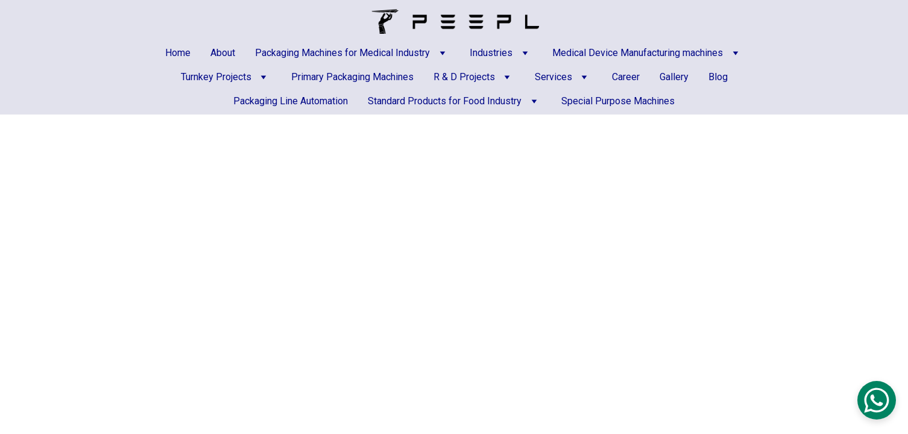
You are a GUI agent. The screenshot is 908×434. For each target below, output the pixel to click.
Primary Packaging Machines (352, 77)
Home (178, 52)
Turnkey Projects (216, 77)
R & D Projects (464, 77)
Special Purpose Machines (618, 101)
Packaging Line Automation (290, 101)
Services (553, 77)
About (222, 52)
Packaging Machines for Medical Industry (342, 52)
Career (626, 77)
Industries (491, 52)
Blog (718, 77)
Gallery (674, 77)
